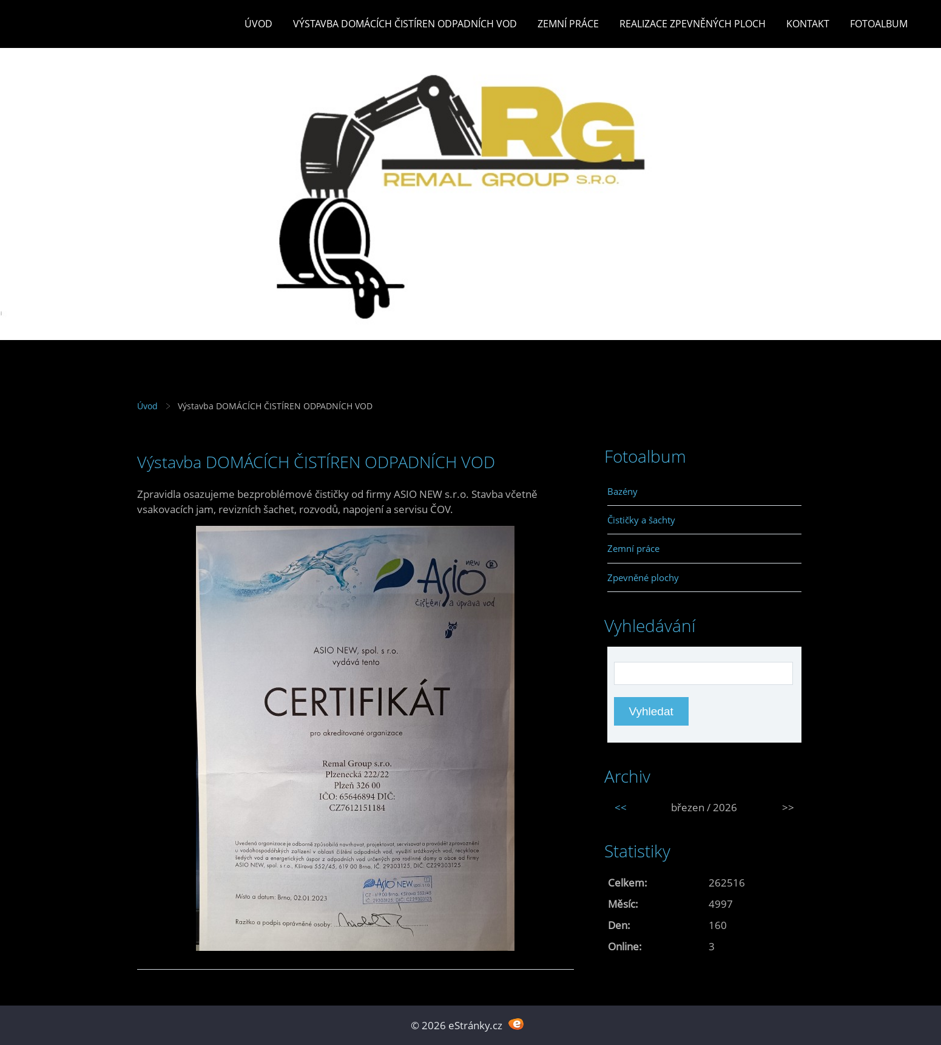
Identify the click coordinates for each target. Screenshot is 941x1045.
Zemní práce (568, 23)
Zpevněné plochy (643, 577)
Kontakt (807, 23)
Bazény (622, 491)
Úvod (258, 23)
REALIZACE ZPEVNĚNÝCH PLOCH (692, 23)
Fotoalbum (879, 23)
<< (621, 807)
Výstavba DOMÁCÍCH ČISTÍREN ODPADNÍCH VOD (405, 23)
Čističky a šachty (641, 520)
